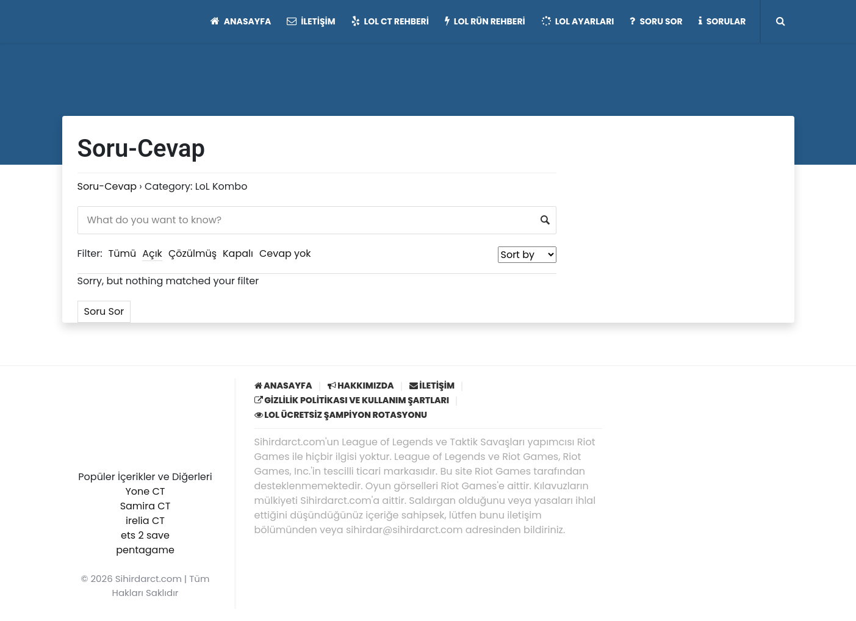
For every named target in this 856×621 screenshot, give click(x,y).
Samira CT (145, 506)
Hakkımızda (361, 385)
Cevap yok (285, 253)
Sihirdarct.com (148, 578)
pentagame (145, 550)
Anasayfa (283, 385)
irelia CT (145, 521)
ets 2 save (145, 535)
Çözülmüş (192, 253)
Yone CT (145, 491)
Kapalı (238, 253)
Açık (152, 253)
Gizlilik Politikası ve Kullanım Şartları (352, 400)
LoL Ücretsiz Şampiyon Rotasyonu (341, 415)
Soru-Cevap (107, 186)
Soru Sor (104, 311)
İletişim (432, 385)
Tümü (123, 253)
